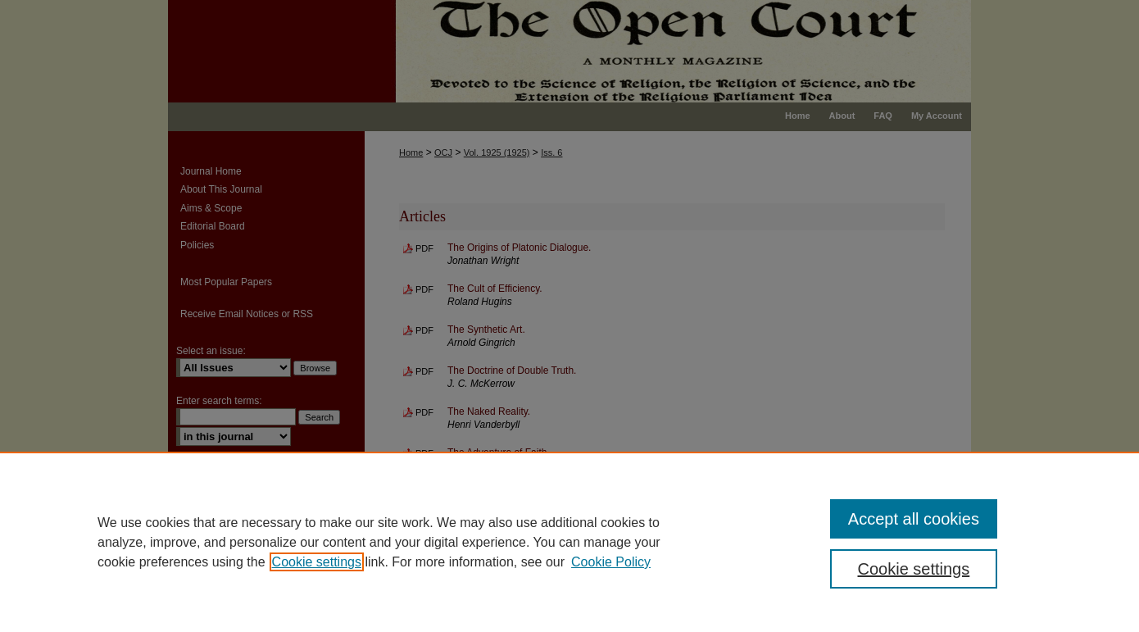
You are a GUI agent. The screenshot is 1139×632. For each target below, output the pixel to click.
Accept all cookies (913, 519)
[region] (569, 542)
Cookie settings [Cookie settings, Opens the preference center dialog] (914, 569)
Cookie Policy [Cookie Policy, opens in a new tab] (611, 562)
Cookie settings (316, 562)
